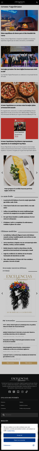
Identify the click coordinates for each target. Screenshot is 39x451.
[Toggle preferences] (7, 445)
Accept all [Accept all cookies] (19, 435)
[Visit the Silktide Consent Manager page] (33, 445)
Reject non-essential (19, 440)
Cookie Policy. (11, 430)
